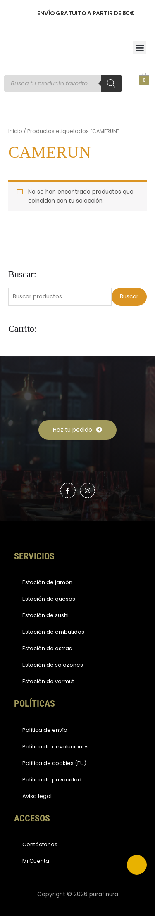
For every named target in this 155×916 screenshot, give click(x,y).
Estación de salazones (52, 665)
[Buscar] (111, 83)
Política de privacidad (51, 779)
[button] (139, 47)
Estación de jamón (47, 582)
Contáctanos (39, 844)
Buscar (129, 297)
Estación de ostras (47, 648)
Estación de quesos (48, 599)
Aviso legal (37, 796)
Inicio (15, 131)
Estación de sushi (45, 615)
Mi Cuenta (35, 861)
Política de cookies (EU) (54, 763)
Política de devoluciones (55, 746)
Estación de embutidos (53, 632)
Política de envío (44, 730)
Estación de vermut (48, 681)
